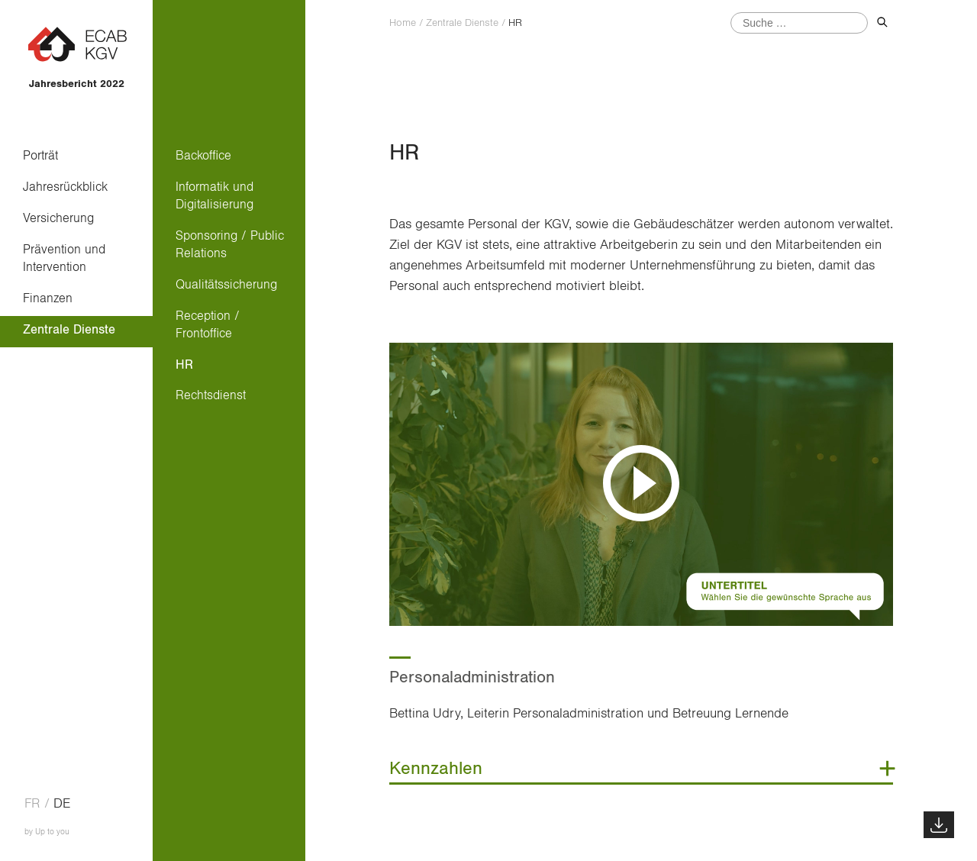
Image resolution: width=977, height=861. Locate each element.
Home (402, 23)
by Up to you (46, 831)
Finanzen (48, 298)
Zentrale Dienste (69, 329)
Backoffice (203, 155)
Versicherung (58, 217)
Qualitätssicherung (226, 284)
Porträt (40, 155)
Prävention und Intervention (64, 258)
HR (184, 364)
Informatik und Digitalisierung (214, 195)
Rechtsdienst (211, 395)
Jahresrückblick (65, 186)
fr (32, 804)
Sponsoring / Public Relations (230, 244)
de (61, 804)
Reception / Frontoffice (208, 324)
